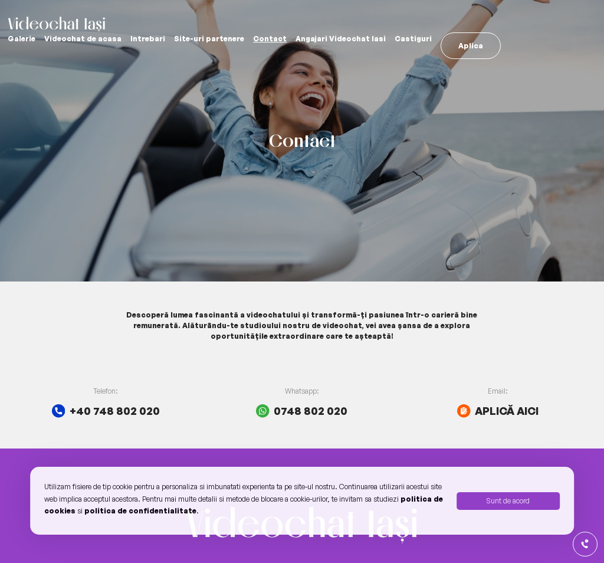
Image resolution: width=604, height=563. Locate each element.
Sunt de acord (508, 500)
